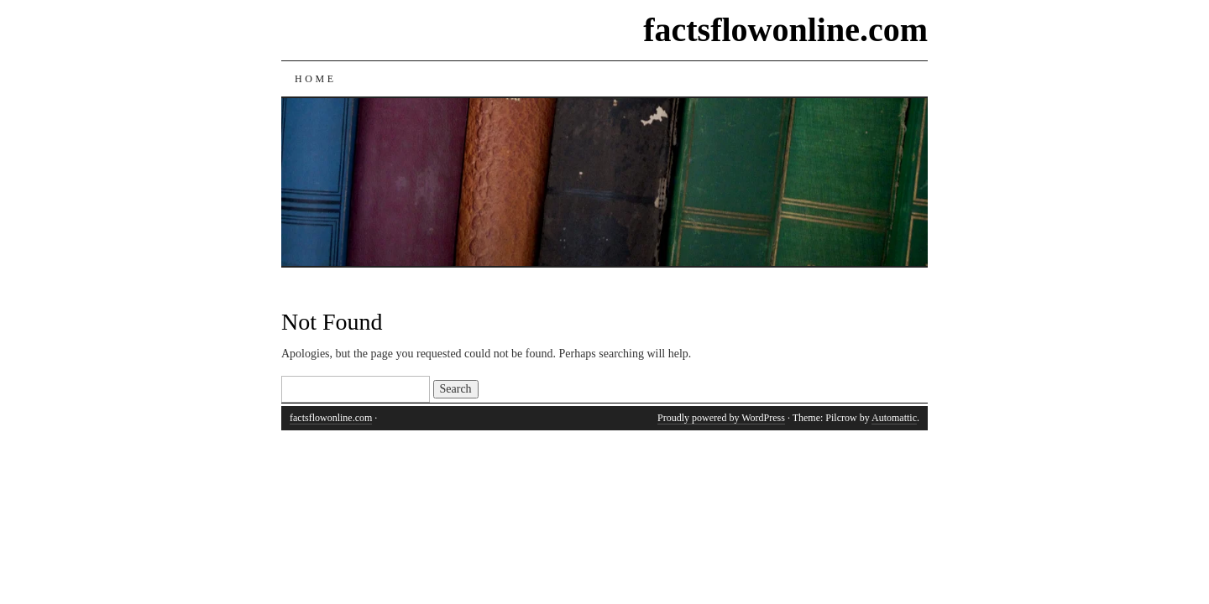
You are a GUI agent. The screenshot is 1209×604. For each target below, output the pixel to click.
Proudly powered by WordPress (721, 418)
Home (316, 79)
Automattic (894, 418)
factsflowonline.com (785, 30)
